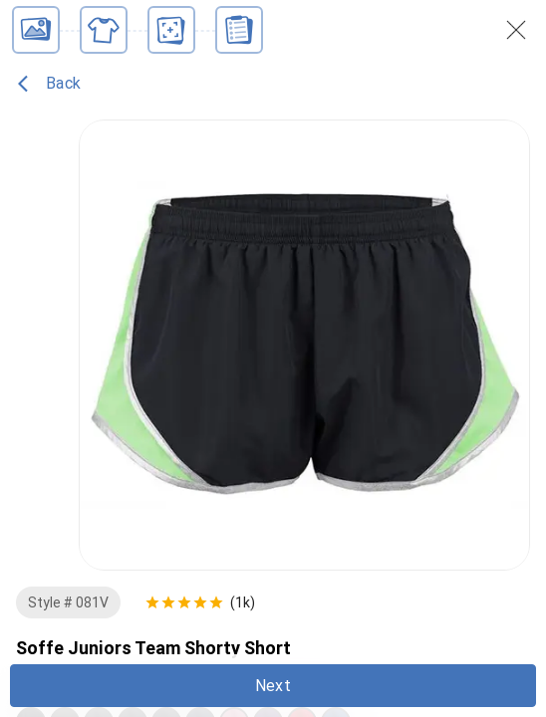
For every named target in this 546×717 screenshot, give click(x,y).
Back (49, 84)
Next (273, 685)
